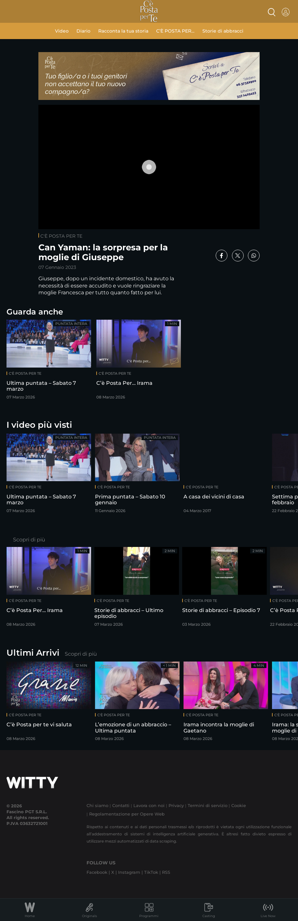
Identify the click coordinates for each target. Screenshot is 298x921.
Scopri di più (29, 540)
